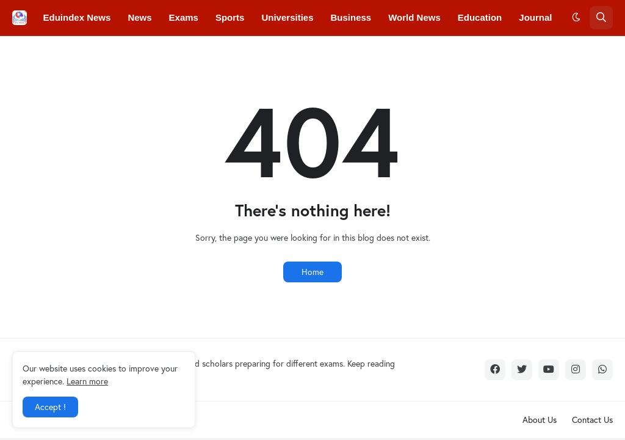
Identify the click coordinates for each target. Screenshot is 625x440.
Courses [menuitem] (266, 53)
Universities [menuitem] (287, 17)
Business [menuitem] (351, 17)
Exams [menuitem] (183, 17)
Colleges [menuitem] (62, 53)
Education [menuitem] (480, 17)
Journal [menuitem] (535, 17)
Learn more (87, 381)
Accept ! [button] (50, 407)
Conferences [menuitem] (126, 53)
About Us (539, 419)
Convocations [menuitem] (201, 53)
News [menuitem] (139, 17)
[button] (576, 17)
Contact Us (592, 419)
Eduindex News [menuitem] (77, 17)
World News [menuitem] (414, 17)
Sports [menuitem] (230, 17)
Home (312, 271)
